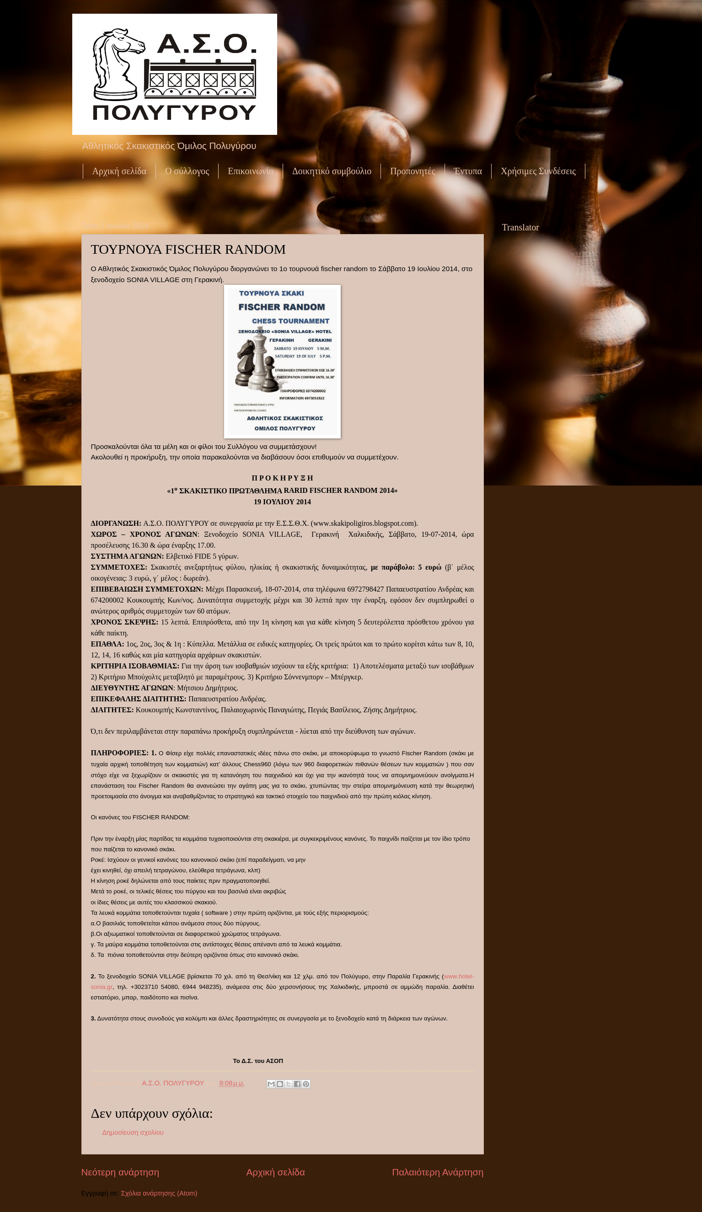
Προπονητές (412, 171)
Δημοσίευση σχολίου (133, 1132)
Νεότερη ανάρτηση (120, 1172)
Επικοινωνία (250, 171)
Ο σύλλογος (187, 171)
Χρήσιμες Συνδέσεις (538, 171)
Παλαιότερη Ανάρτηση (437, 1172)
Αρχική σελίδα (119, 171)
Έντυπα (468, 171)
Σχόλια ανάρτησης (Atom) (159, 1193)
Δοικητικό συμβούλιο (331, 171)
